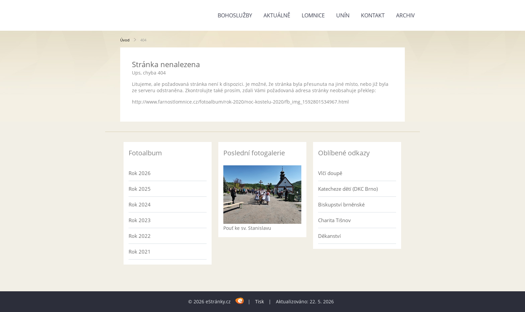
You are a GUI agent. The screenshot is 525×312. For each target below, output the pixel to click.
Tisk (259, 301)
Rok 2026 (140, 173)
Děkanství (329, 235)
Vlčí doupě (330, 173)
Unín (343, 15)
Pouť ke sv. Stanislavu (247, 228)
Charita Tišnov (334, 220)
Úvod (125, 39)
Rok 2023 (140, 220)
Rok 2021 (140, 251)
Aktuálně (277, 15)
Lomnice (313, 15)
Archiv (405, 15)
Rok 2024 (140, 204)
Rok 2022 (140, 235)
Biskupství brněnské (341, 204)
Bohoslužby (235, 15)
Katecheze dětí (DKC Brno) (348, 188)
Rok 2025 (140, 188)
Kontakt (373, 15)
